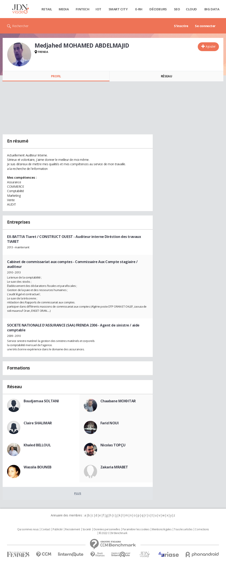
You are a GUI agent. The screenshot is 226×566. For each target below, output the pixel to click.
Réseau (166, 76)
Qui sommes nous (28, 529)
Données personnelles (107, 529)
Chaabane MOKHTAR (118, 401)
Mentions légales (161, 529)
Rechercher (20, 26)
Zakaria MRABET (114, 467)
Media (64, 9)
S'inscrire (181, 26)
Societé (87, 529)
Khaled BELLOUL (37, 445)
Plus (77, 493)
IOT (98, 9)
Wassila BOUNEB (37, 467)
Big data (211, 9)
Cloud (191, 9)
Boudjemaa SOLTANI (41, 401)
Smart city (118, 9)
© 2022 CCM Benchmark (113, 533)
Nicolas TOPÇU (113, 445)
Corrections (202, 529)
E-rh (138, 9)
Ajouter (211, 46)
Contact (45, 529)
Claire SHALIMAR (38, 423)
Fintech (82, 9)
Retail (46, 9)
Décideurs (158, 9)
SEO (177, 9)
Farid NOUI (109, 423)
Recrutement (72, 529)
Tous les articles (183, 529)
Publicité (57, 529)
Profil (56, 76)
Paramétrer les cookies (135, 529)
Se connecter (205, 26)
